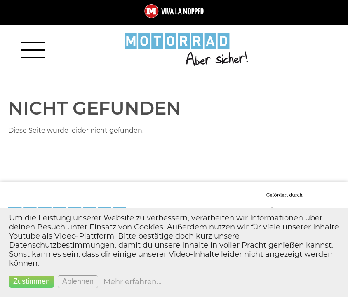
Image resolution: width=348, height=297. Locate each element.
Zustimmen (31, 281)
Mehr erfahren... (132, 281)
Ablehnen (78, 281)
